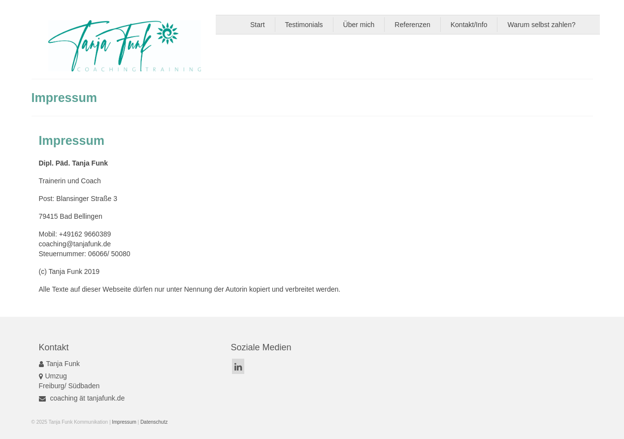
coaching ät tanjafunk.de (82, 398)
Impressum (124, 422)
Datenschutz (154, 422)
